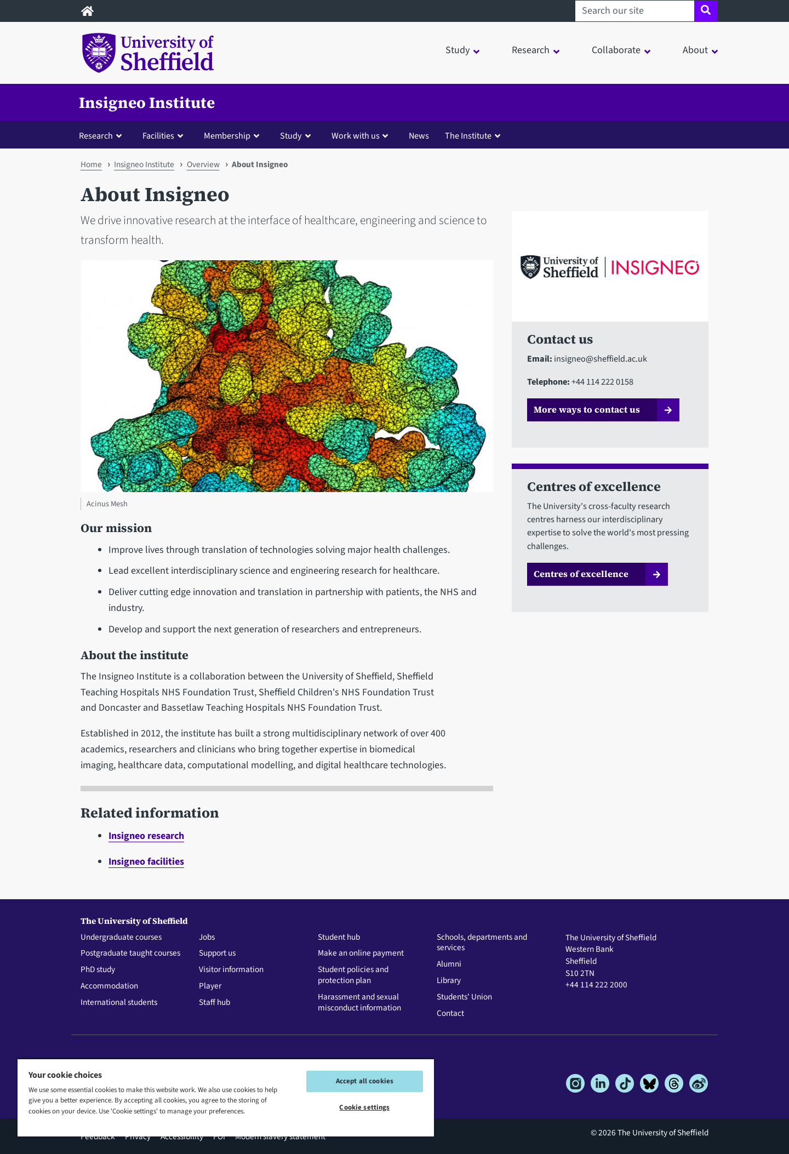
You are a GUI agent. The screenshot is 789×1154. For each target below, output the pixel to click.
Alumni (449, 964)
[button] (103, 135)
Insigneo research (146, 836)
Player (210, 986)
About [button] (695, 50)
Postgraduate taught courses (130, 953)
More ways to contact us (587, 409)
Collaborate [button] (616, 50)
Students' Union (464, 997)
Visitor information (231, 969)
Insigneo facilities (146, 862)
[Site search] (706, 11)
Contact (450, 1013)
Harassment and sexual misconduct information (359, 1003)
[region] (226, 1097)
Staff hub (214, 1002)
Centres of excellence (581, 574)
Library (449, 980)
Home (91, 164)
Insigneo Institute (147, 102)
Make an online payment (361, 953)
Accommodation (109, 986)
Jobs (207, 937)
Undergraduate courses (121, 937)
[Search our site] (634, 11)
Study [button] (457, 50)
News (419, 135)
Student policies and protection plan (353, 975)
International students (119, 1002)
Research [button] (531, 50)
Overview (203, 164)
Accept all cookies (364, 1081)
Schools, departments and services (482, 943)
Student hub (339, 937)
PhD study (98, 969)
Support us (217, 953)
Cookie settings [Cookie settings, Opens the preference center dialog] (364, 1107)
